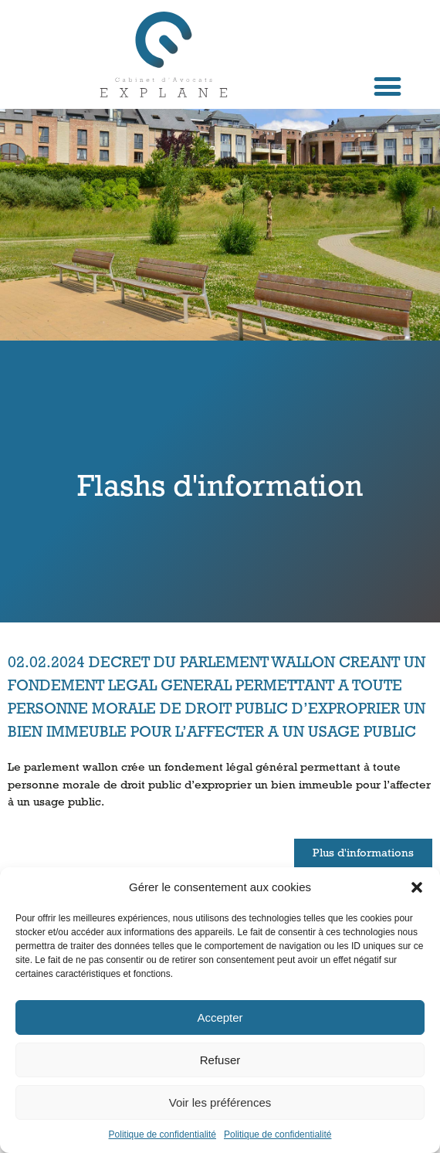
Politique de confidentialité (162, 1134)
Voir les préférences (220, 1102)
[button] (417, 887)
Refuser (220, 1060)
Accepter (219, 1017)
